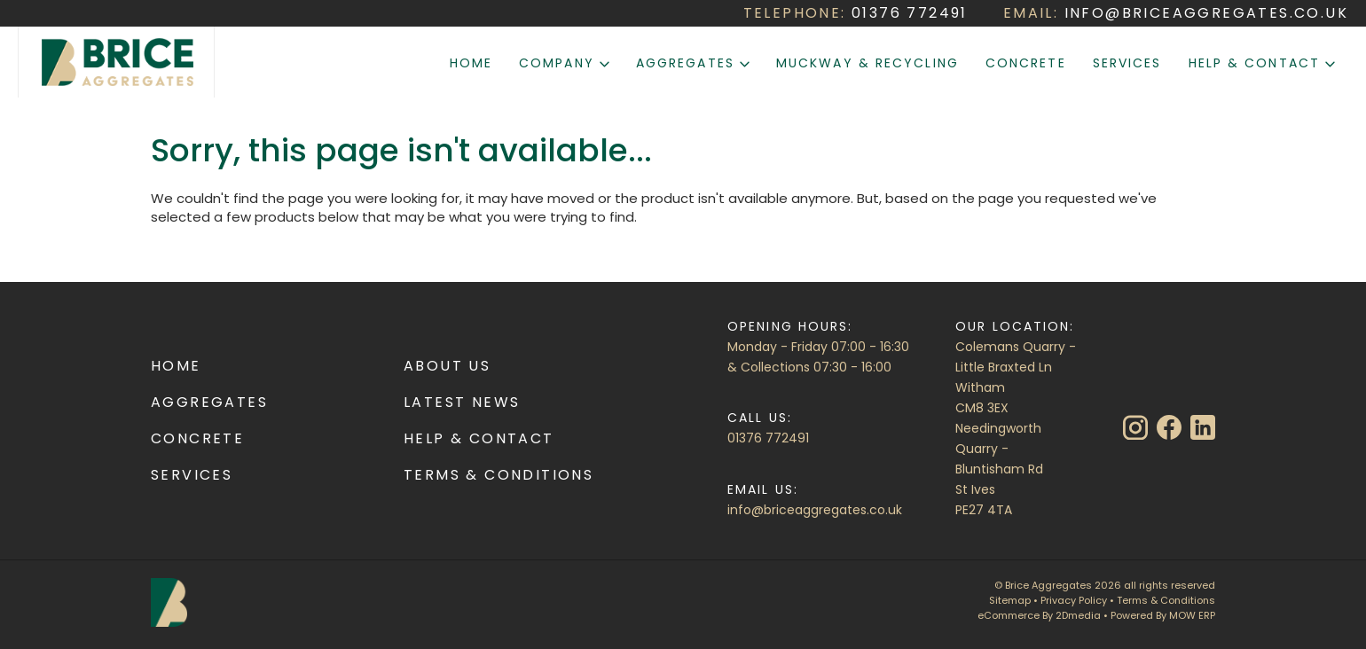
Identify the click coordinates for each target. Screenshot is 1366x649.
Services (1127, 63)
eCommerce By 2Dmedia (1039, 615)
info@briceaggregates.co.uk (814, 510)
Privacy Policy (1073, 600)
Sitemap (1010, 600)
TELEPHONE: (855, 13)
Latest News (462, 402)
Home (471, 63)
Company (564, 63)
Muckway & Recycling (867, 63)
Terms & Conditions (498, 474)
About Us (447, 365)
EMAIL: (1175, 13)
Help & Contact (1262, 63)
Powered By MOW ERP (1163, 615)
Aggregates (693, 63)
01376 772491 (768, 438)
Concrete (1025, 63)
